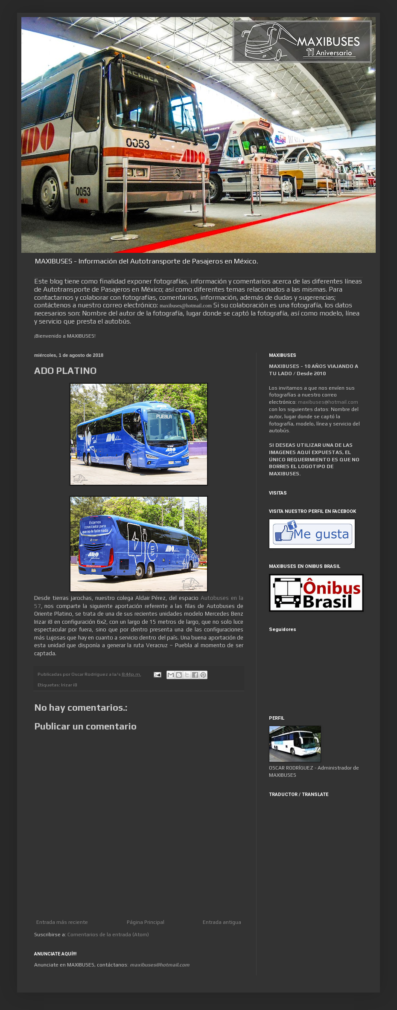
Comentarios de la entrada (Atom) (108, 935)
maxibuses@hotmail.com (328, 402)
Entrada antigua (222, 922)
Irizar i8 (69, 684)
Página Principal (145, 922)
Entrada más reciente (62, 922)
